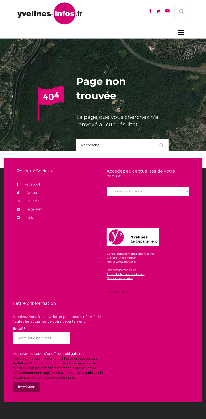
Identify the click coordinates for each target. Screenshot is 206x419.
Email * (19, 328)
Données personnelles (121, 270)
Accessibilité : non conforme (125, 274)
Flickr (25, 217)
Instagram (30, 209)
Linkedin (28, 201)
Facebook (29, 184)
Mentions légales (118, 291)
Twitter (27, 192)
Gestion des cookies (120, 278)
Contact (112, 286)
